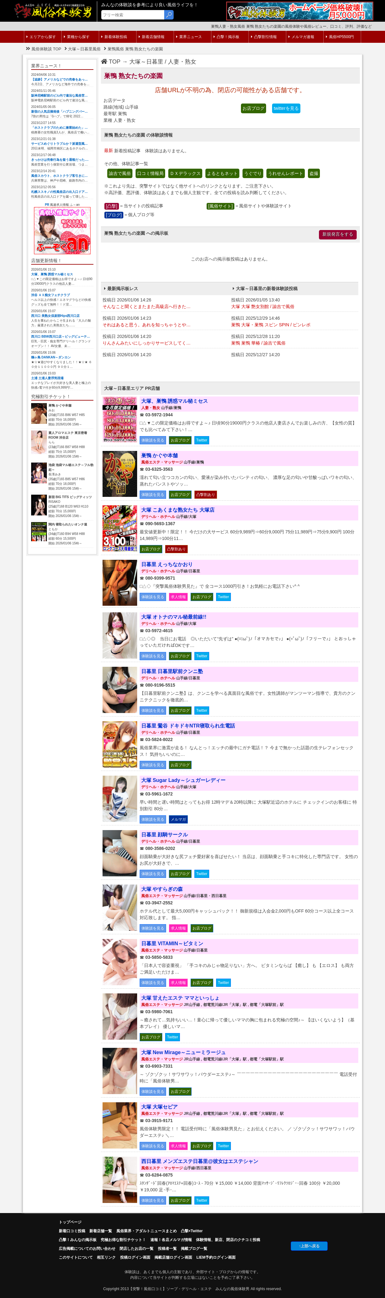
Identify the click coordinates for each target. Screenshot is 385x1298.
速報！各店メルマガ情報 (171, 1240)
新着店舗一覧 (100, 1231)
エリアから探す (41, 37)
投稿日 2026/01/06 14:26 (165, 303)
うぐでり (253, 173)
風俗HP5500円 (340, 37)
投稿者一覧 (167, 1248)
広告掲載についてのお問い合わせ (87, 1248)
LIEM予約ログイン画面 (216, 1257)
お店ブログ (254, 108)
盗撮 (314, 173)
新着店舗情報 (152, 37)
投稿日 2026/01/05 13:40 (294, 303)
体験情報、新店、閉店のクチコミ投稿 (228, 1240)
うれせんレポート (285, 173)
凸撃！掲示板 (226, 37)
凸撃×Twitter (192, 1231)
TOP (110, 62)
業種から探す (77, 37)
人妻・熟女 (182, 62)
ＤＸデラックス (185, 173)
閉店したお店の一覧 (136, 1248)
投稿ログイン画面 (135, 1257)
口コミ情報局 (150, 173)
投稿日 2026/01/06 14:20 (165, 340)
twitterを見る (286, 108)
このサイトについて (76, 1257)
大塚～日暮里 (146, 62)
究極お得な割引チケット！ (123, 1240)
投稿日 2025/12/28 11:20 (294, 340)
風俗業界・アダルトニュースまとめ (146, 1231)
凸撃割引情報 (264, 37)
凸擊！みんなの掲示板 (78, 1240)
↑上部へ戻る (309, 1246)
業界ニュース (189, 37)
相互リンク (106, 1257)
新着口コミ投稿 (72, 1231)
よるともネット (222, 173)
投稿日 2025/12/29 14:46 (294, 322)
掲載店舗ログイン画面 (173, 1257)
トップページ (70, 1222)
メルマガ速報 (301, 37)
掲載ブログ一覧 (194, 1248)
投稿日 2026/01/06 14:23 (165, 322)
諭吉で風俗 (120, 173)
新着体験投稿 (114, 37)
